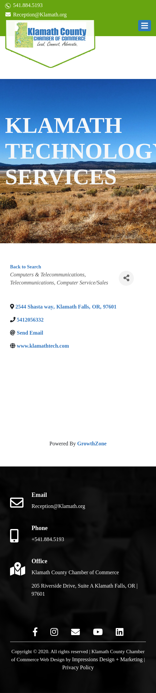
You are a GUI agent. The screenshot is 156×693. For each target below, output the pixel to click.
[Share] (126, 278)
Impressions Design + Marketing (107, 659)
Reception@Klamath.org (36, 14)
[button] (144, 25)
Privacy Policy (78, 667)
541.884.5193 (24, 5)
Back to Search (25, 266)
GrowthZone (92, 443)
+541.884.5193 (48, 539)
